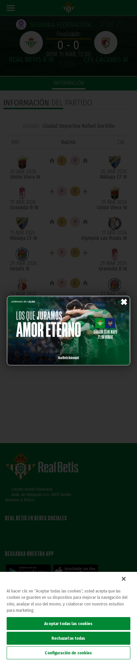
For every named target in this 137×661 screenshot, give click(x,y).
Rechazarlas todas (68, 638)
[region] (68, 616)
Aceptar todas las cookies (68, 623)
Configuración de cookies (68, 652)
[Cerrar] (124, 579)
